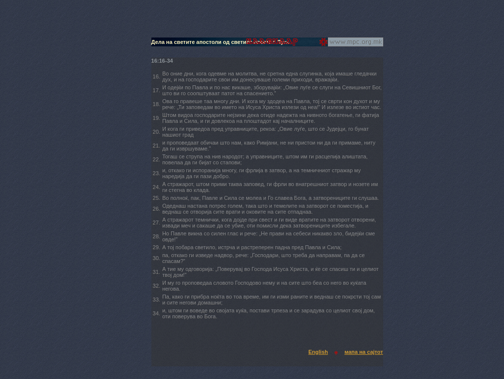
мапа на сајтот (363, 352)
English (318, 352)
